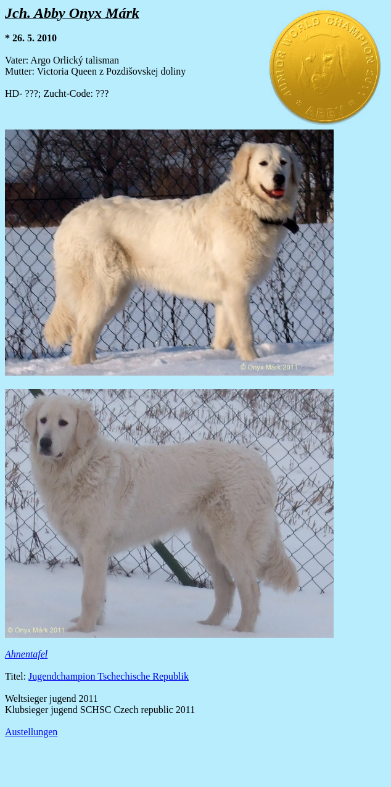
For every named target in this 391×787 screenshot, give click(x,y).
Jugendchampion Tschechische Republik (108, 676)
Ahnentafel (26, 654)
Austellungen (31, 732)
